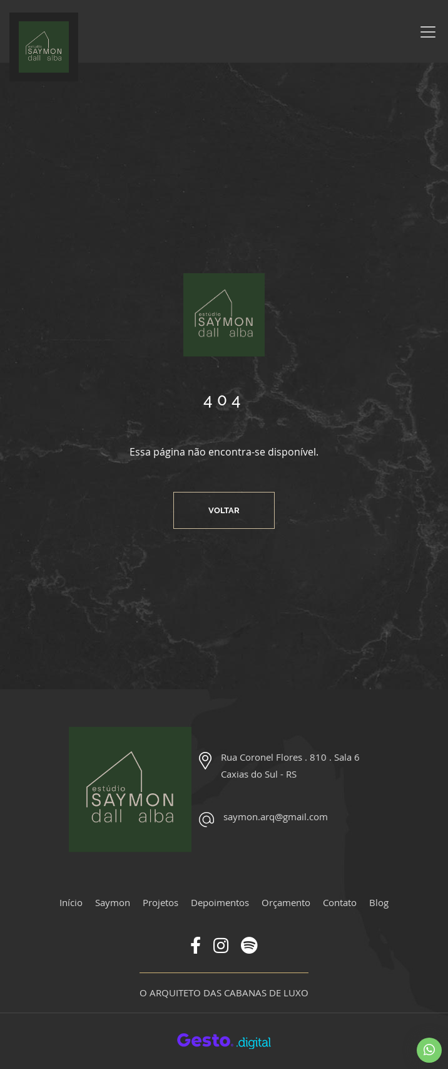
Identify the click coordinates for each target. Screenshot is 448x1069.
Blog (379, 902)
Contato (340, 902)
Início (71, 902)
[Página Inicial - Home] (43, 47)
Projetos (160, 902)
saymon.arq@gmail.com (275, 816)
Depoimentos (220, 902)
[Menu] (428, 32)
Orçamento (286, 902)
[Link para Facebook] (195, 948)
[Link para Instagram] (221, 948)
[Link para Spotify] (249, 948)
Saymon (112, 902)
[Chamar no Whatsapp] (429, 1050)
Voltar (224, 510)
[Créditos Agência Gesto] (224, 1040)
